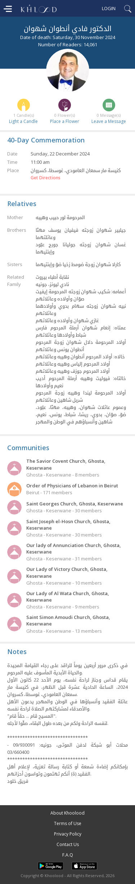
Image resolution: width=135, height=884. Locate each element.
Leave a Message (108, 121)
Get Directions (45, 178)
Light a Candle (23, 121)
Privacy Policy (67, 834)
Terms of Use (67, 823)
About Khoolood (67, 813)
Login (109, 8)
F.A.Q (67, 855)
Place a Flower (64, 121)
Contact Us (68, 844)
